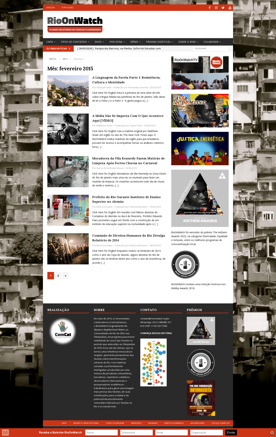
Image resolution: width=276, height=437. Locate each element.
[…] (146, 100)
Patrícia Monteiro (138, 206)
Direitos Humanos (173, 422)
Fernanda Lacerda (138, 86)
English (50, 7)
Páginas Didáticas (158, 41)
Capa (49, 41)
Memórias (136, 422)
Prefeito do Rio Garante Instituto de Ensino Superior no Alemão (126, 198)
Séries (134, 41)
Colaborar (210, 41)
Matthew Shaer (104, 125)
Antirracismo (197, 422)
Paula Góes (136, 125)
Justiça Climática (221, 422)
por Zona (115, 41)
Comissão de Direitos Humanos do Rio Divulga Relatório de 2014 (128, 237)
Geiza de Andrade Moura (110, 167)
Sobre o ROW (187, 41)
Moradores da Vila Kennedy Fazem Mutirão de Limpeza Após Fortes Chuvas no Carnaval (128, 160)
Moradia (152, 422)
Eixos (98, 41)
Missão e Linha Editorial (86, 422)
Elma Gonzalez (104, 206)
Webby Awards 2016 (183, 287)
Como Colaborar (115, 422)
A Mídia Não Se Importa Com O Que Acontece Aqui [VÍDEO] (128, 117)
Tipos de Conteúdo (74, 41)
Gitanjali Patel (103, 86)
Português (67, 7)
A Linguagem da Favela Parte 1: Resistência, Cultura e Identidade (126, 79)
